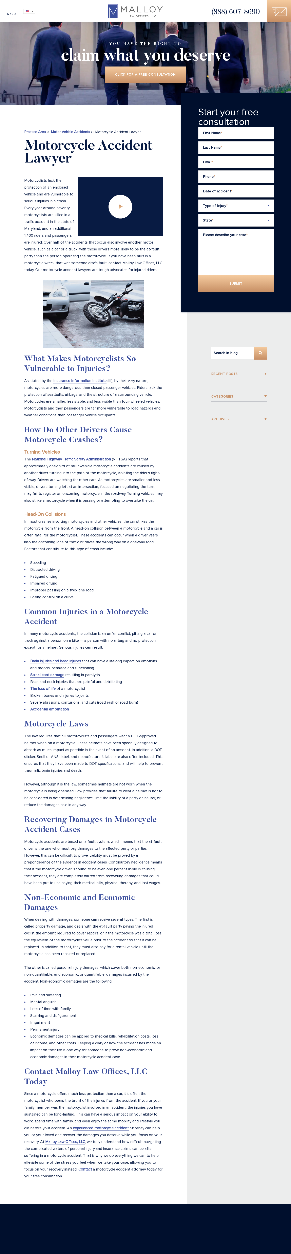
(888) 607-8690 (234, 12)
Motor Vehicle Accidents (70, 132)
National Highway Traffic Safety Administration (71, 459)
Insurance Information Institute (79, 381)
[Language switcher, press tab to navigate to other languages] (30, 11)
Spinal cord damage (47, 675)
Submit (236, 284)
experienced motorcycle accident (101, 1128)
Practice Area (35, 132)
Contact (85, 1169)
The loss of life (43, 689)
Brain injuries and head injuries (55, 661)
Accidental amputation (49, 709)
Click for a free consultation (145, 75)
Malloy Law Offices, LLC (65, 1142)
